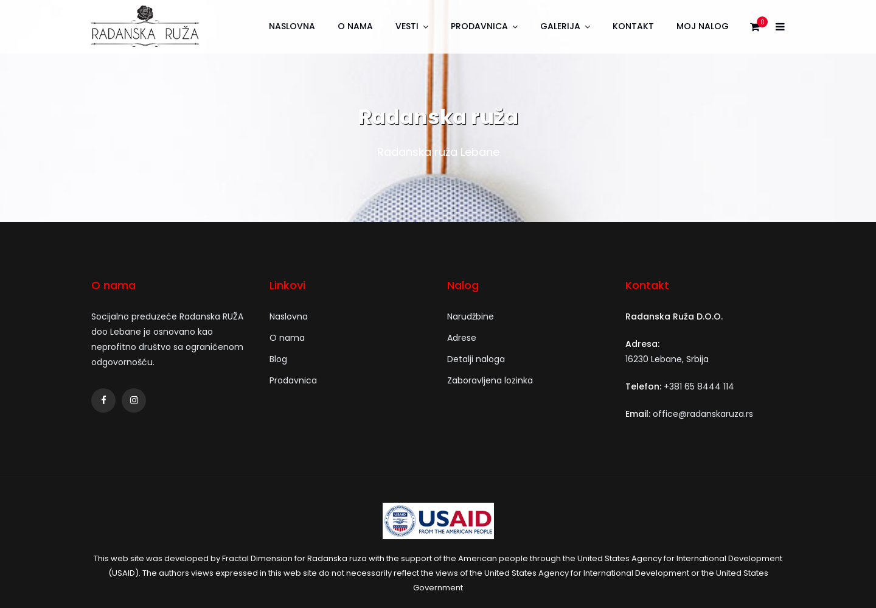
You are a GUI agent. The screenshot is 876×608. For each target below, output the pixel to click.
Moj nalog (702, 26)
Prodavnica (479, 26)
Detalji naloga (476, 359)
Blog (278, 359)
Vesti (407, 26)
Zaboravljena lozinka (490, 380)
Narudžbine (470, 316)
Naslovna (292, 26)
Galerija (560, 26)
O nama (355, 26)
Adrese (461, 338)
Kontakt (633, 26)
